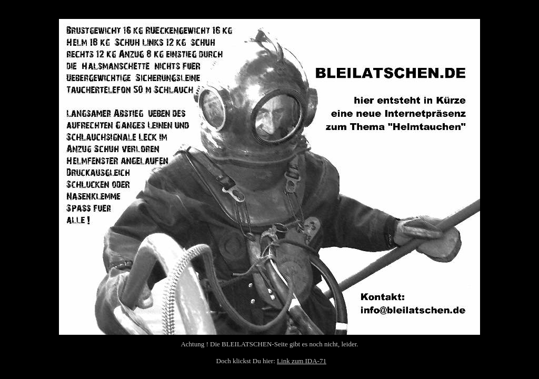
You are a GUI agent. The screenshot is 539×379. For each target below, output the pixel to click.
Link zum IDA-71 (301, 361)
